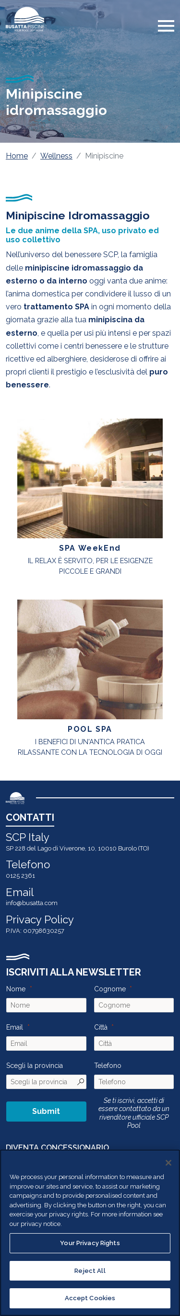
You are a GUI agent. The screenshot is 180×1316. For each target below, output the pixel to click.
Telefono (107, 1065)
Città (101, 1027)
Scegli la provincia (34, 1065)
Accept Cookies (90, 1298)
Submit (46, 1111)
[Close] (168, 1162)
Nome (15, 989)
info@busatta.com (32, 903)
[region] (90, 1232)
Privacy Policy (40, 919)
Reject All (89, 1270)
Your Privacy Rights (90, 1243)
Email (14, 1027)
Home (17, 155)
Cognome (110, 989)
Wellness (56, 155)
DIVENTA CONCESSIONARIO (57, 1147)
